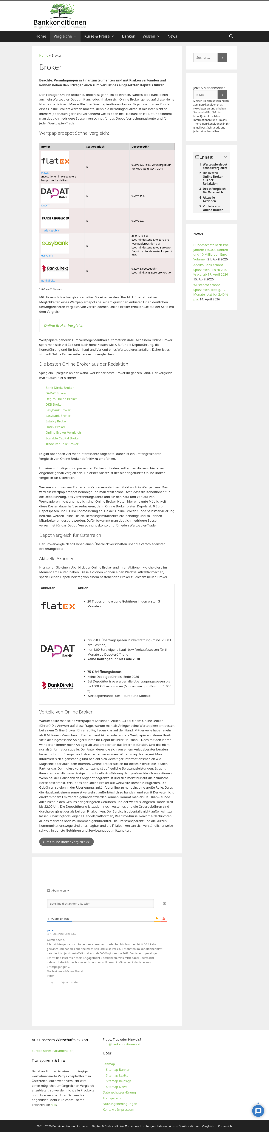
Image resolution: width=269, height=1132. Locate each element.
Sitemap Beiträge (119, 1081)
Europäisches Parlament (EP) (53, 1050)
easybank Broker (58, 415)
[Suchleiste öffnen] (231, 36)
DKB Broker (54, 404)
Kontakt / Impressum (118, 1109)
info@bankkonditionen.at (121, 1044)
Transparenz (112, 1098)
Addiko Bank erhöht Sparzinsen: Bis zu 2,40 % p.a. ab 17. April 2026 (210, 270)
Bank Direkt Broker (60, 387)
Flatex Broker (55, 427)
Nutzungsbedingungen (120, 1104)
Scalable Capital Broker (63, 438)
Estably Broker (56, 421)
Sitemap (109, 1064)
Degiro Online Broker (61, 399)
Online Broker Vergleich (64, 325)
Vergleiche (67, 36)
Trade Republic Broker (62, 444)
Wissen (153, 36)
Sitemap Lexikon (118, 1075)
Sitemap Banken (118, 1069)
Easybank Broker (58, 410)
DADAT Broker (56, 393)
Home (40, 36)
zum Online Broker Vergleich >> (66, 842)
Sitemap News (116, 1087)
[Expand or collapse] (225, 157)
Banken (128, 36)
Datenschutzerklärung (119, 1092)
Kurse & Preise (101, 36)
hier (53, 1104)
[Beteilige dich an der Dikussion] (100, 903)
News (172, 36)
